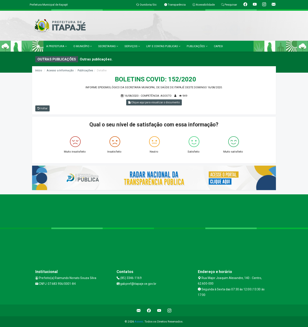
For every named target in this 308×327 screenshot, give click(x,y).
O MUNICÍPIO (82, 46)
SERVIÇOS (132, 46)
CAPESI (218, 46)
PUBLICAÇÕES (197, 46)
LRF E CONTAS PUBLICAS (163, 46)
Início (38, 70)
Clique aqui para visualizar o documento (154, 102)
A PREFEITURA (56, 46)
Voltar (42, 108)
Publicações (85, 70)
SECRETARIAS (108, 46)
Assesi (139, 321)
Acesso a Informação (60, 70)
